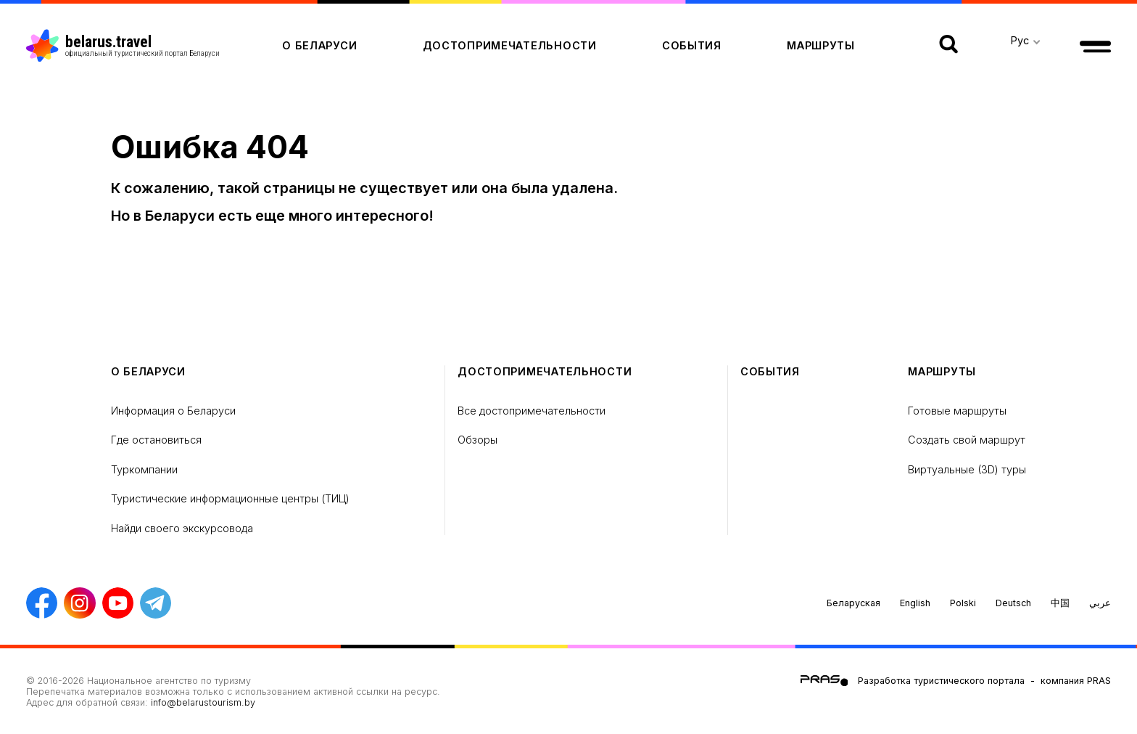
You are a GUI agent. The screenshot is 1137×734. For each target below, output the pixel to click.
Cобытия (692, 45)
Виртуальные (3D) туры (967, 469)
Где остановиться (156, 439)
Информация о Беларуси (173, 410)
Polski (963, 603)
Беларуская (853, 603)
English (915, 603)
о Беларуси (319, 45)
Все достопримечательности (531, 410)
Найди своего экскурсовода (182, 528)
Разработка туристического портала (941, 680)
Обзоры (477, 439)
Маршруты (821, 45)
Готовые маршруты (957, 410)
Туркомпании (144, 469)
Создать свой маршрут (966, 439)
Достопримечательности (510, 45)
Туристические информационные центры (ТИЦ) (230, 498)
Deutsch (1013, 603)
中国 (1060, 603)
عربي (1100, 603)
